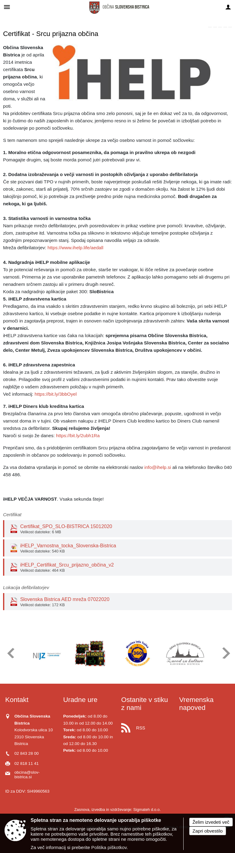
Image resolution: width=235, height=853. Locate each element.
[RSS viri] (146, 726)
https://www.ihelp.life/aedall (75, 247)
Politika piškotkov (108, 847)
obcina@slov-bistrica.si (27, 774)
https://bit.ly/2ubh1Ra (78, 435)
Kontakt (16, 700)
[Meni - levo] (7, 7)
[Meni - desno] (228, 7)
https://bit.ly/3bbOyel (56, 394)
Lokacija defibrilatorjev (26, 587)
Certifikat (12, 514)
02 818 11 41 (26, 763)
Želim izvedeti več (210, 822)
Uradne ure (80, 700)
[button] (10, 653)
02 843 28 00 (26, 753)
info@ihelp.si (157, 467)
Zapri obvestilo (207, 830)
